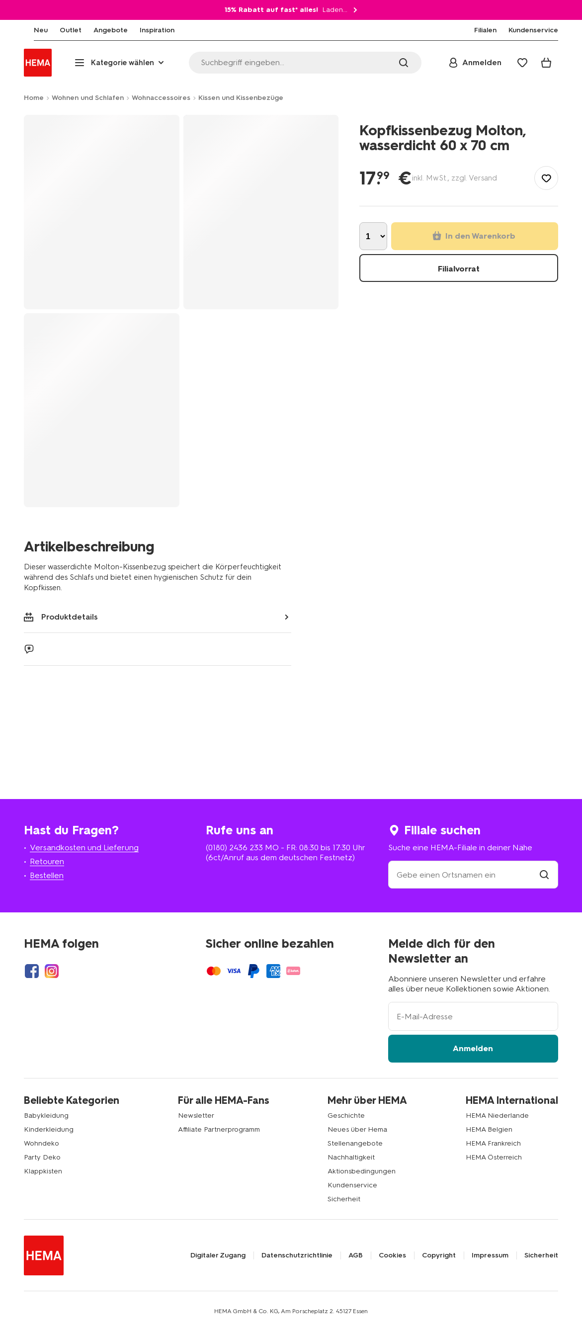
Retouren (47, 861)
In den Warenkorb (473, 236)
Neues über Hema (357, 1129)
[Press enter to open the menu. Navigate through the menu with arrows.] (120, 63)
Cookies (392, 1255)
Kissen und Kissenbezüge (240, 97)
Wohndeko (41, 1143)
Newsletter (196, 1115)
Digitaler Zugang (218, 1255)
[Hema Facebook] (32, 971)
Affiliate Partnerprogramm (219, 1129)
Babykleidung (46, 1115)
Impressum (490, 1255)
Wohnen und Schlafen (88, 97)
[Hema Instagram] (52, 971)
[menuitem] (31, 30)
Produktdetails (61, 617)
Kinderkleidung (49, 1129)
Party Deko (42, 1157)
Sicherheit (344, 1199)
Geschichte (346, 1115)
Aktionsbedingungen (362, 1171)
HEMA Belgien (489, 1129)
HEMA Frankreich (493, 1143)
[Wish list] (522, 63)
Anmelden (473, 1048)
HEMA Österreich (494, 1157)
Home (34, 97)
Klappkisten (43, 1171)
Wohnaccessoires (161, 97)
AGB (355, 1255)
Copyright (439, 1255)
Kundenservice (352, 1185)
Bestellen (47, 875)
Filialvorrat (459, 268)
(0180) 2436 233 (234, 847)
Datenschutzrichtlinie (297, 1255)
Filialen (485, 30)
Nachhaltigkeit (351, 1157)
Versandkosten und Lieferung (84, 847)
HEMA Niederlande (497, 1115)
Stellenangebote (355, 1143)
